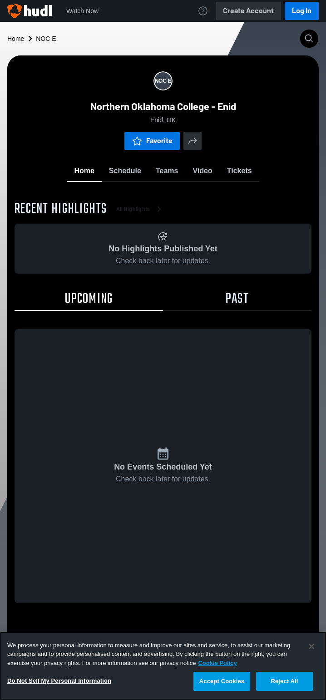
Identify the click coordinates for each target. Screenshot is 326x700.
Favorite (152, 141)
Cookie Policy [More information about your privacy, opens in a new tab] (217, 663)
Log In (301, 11)
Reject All (284, 681)
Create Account (248, 11)
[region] (163, 666)
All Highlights (140, 209)
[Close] (311, 646)
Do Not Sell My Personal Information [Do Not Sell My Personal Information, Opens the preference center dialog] (59, 680)
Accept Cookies (221, 681)
